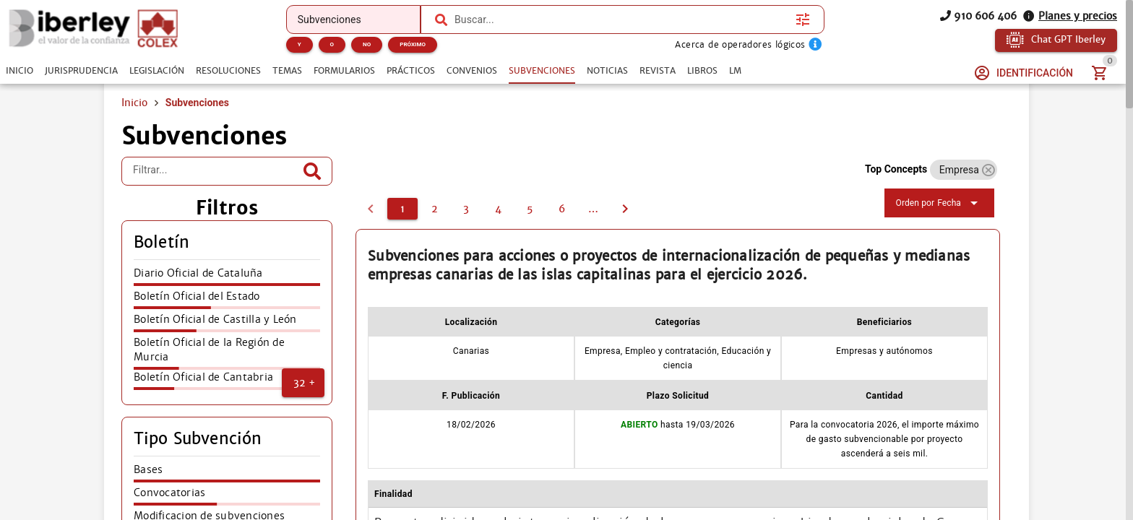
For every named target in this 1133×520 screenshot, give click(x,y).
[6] (561, 209)
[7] (593, 209)
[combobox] (621, 19)
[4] (498, 209)
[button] (303, 382)
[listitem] (227, 277)
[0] (371, 209)
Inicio (134, 102)
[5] (529, 209)
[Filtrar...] (216, 171)
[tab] (19, 71)
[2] (434, 209)
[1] (402, 209)
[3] (466, 209)
